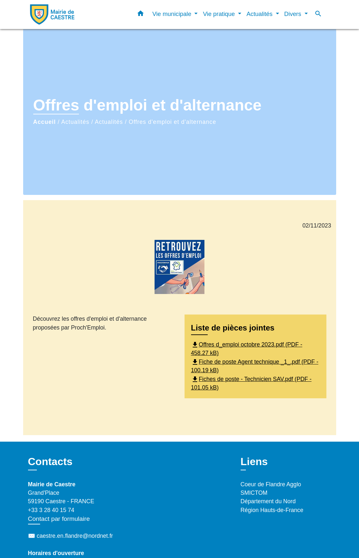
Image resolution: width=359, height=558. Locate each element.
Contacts (50, 461)
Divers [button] (293, 13)
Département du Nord (268, 501)
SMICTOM (254, 493)
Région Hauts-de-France (272, 510)
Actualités (75, 122)
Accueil (44, 122)
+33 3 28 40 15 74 (51, 510)
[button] (140, 14)
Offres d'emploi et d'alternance (172, 122)
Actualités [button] (260, 13)
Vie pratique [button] (219, 13)
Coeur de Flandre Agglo (271, 484)
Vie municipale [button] (172, 13)
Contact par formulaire (59, 518)
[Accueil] (69, 14)
